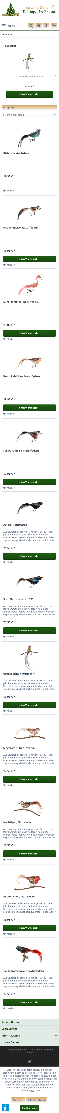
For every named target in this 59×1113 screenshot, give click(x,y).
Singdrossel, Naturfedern (19, 748)
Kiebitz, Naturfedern (16, 153)
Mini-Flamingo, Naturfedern (21, 302)
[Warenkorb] (54, 26)
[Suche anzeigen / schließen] (31, 26)
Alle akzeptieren (37, 1099)
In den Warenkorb (28, 94)
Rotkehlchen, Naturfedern (20, 896)
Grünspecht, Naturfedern (29, 76)
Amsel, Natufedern (15, 525)
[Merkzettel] (38, 26)
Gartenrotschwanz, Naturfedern (23, 971)
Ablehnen (18, 1099)
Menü (8, 25)
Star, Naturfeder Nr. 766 (18, 599)
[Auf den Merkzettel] (9, 191)
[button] (5, 1107)
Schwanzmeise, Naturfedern (21, 450)
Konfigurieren (29, 1108)
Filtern (8, 107)
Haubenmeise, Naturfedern (20, 227)
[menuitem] (8, 26)
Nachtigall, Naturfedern (18, 822)
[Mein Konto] (46, 26)
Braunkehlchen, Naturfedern (21, 376)
